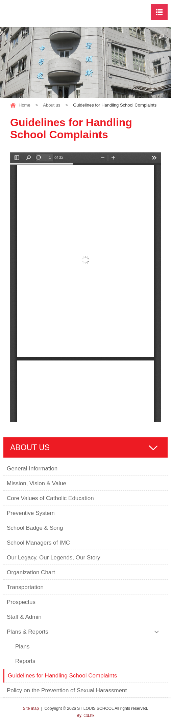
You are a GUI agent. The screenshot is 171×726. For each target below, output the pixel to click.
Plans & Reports (27, 632)
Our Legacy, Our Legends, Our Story (53, 557)
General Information (32, 468)
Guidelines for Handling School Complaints (63, 675)
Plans (22, 646)
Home (24, 105)
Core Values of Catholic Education (50, 498)
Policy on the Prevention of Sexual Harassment (67, 690)
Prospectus (21, 602)
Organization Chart (31, 572)
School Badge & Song (35, 528)
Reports (25, 661)
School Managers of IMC (38, 543)
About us (51, 105)
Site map (31, 708)
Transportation (25, 587)
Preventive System (31, 513)
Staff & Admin (24, 617)
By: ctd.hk (86, 715)
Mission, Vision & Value (36, 483)
